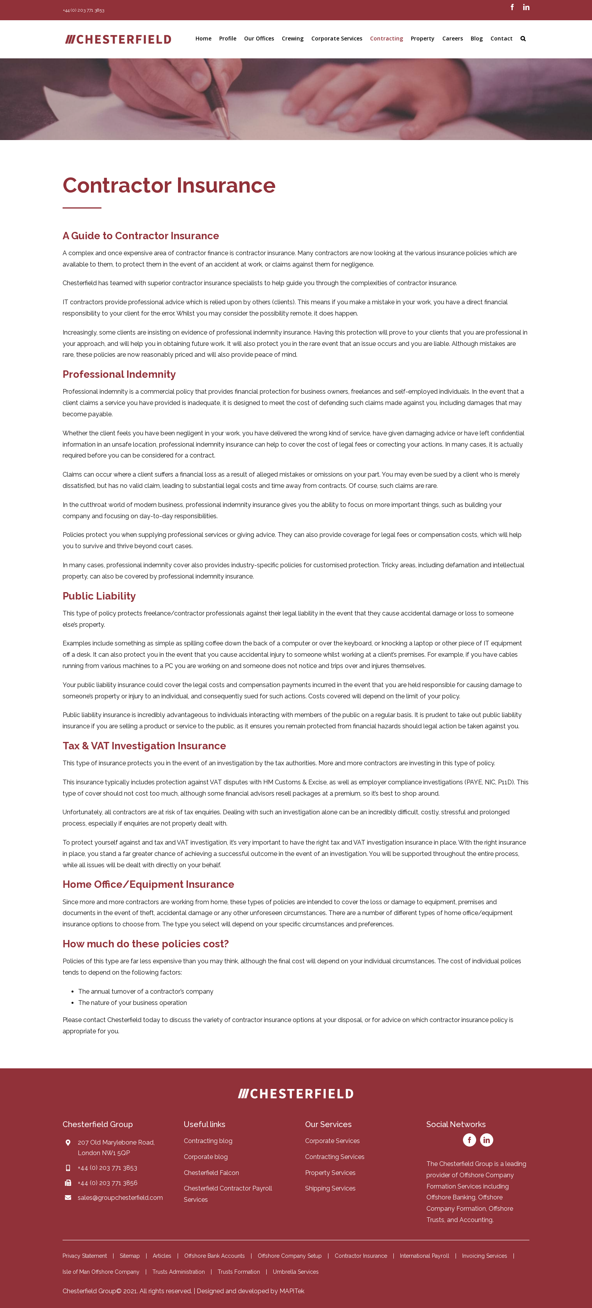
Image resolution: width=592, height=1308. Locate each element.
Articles (162, 1256)
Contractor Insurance (361, 1256)
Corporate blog (206, 1157)
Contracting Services (335, 1157)
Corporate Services (332, 1141)
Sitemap (130, 1256)
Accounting (475, 1220)
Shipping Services (330, 1188)
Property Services (330, 1172)
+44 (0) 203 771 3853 (107, 1167)
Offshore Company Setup (290, 1256)
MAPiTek (291, 1291)
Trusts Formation (239, 1272)
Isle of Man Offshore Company (101, 1272)
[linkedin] (486, 1140)
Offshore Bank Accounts (214, 1256)
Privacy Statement (85, 1256)
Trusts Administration (178, 1272)
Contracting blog (208, 1141)
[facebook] (469, 1140)
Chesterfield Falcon (211, 1172)
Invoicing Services (484, 1256)
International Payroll (424, 1256)
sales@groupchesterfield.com (120, 1197)
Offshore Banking (450, 1197)
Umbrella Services (296, 1272)
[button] (523, 38)
